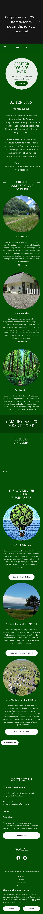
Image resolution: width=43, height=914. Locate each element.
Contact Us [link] (21, 895)
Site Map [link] (21, 876)
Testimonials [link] (21, 898)
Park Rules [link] (21, 883)
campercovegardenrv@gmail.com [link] (16, 804)
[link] (18, 858)
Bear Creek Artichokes (21, 577)
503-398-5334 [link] (21, 47)
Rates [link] (21, 879)
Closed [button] (11, 817)
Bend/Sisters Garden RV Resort (21, 732)
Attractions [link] (21, 886)
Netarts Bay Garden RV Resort (21, 653)
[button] (5, 47)
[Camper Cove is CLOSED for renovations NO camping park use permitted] (21, 21)
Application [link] (21, 892)
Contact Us (21, 83)
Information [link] (21, 889)
